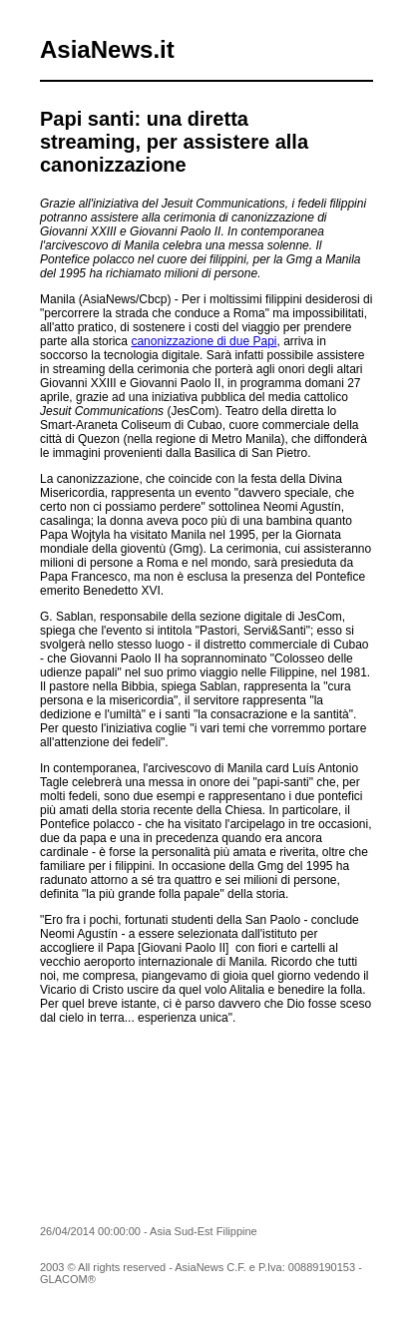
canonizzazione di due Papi (203, 341)
